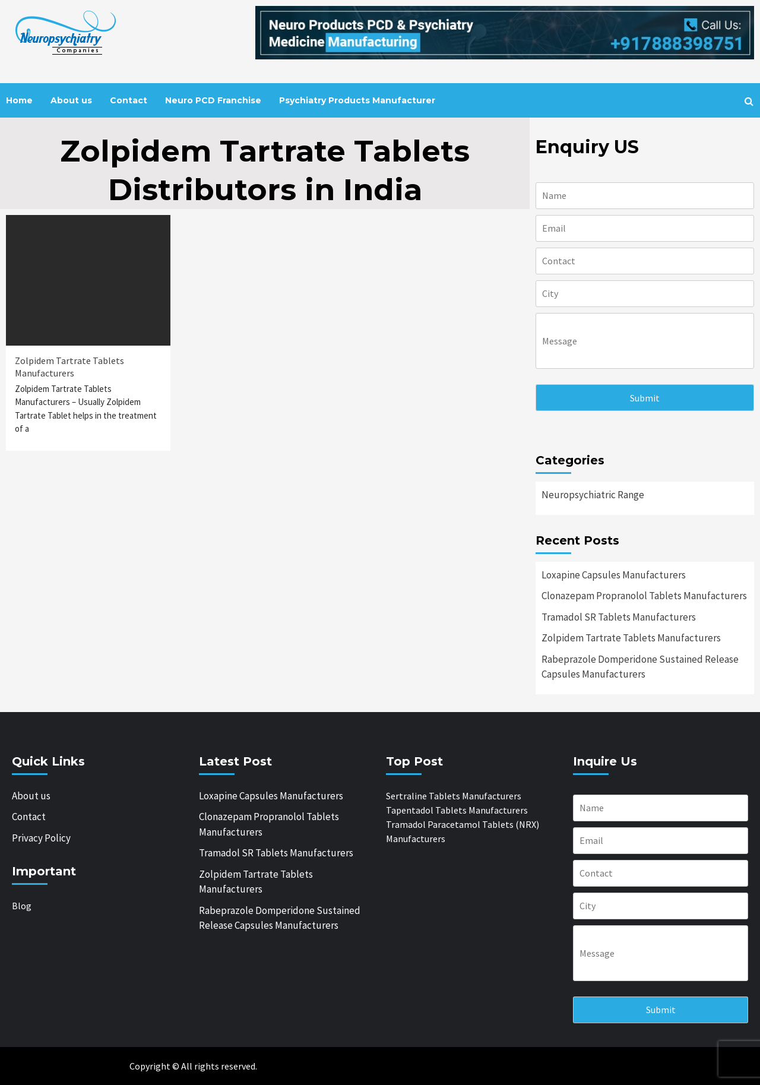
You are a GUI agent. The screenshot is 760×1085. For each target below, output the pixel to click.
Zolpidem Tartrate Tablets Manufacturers (69, 367)
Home (19, 100)
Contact (128, 100)
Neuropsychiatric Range (593, 494)
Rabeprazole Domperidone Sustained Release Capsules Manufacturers (640, 667)
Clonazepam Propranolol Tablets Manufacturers (644, 595)
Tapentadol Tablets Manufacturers (457, 810)
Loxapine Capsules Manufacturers (614, 574)
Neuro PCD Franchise (213, 100)
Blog (21, 906)
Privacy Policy (41, 837)
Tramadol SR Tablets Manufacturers (619, 617)
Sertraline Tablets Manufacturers (453, 796)
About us (71, 100)
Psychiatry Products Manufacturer (357, 100)
